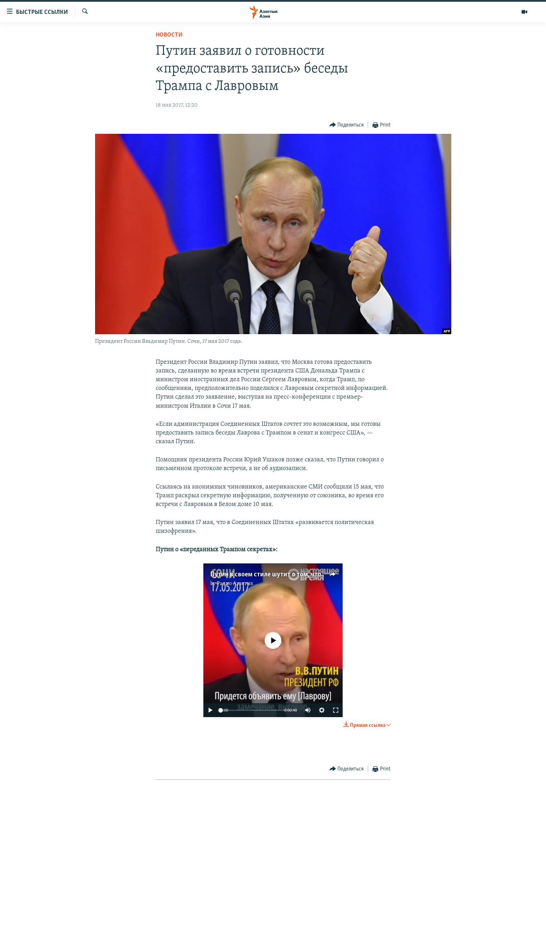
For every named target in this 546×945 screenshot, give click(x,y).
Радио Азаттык (235, 583)
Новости (169, 35)
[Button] (346, 125)
